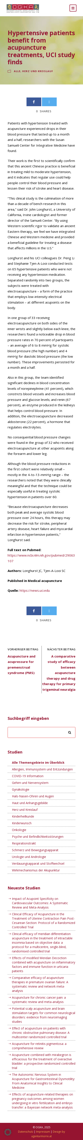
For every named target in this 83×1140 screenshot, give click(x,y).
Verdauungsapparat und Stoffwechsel (38, 863)
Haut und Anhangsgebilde (30, 803)
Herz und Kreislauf (37, 71)
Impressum (43, 1131)
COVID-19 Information (27, 776)
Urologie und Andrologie (29, 857)
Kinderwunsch (22, 823)
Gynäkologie (20, 789)
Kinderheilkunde (23, 816)
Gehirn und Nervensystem (30, 783)
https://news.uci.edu (35, 590)
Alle (17, 71)
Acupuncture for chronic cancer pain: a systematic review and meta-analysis (39, 999)
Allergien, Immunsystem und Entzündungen (42, 769)
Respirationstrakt (24, 843)
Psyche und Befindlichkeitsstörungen (37, 836)
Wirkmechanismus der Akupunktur (36, 870)
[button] (8, 1132)
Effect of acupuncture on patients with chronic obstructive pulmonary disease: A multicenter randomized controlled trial (41, 1032)
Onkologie (19, 830)
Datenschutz (25, 1131)
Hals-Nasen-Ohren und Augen (33, 796)
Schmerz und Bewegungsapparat (35, 850)
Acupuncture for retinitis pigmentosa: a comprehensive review (39, 1046)
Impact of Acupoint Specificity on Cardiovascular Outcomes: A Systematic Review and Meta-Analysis (40, 903)
